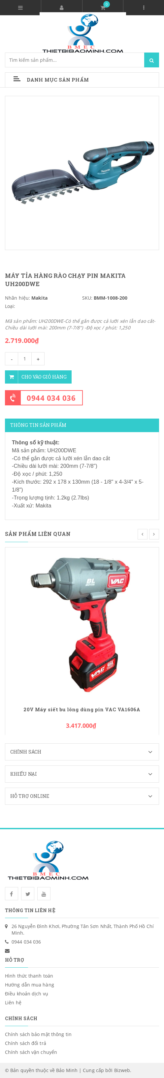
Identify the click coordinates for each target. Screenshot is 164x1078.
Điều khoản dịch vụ (26, 993)
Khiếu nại (84, 774)
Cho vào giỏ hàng (36, 377)
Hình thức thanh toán (29, 976)
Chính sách (84, 752)
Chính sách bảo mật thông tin (38, 1034)
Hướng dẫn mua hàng (29, 985)
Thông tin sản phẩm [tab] (38, 425)
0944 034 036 (51, 398)
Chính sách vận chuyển (31, 1052)
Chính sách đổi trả (25, 1043)
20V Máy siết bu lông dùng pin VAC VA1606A (81, 709)
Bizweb (122, 1070)
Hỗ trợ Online (84, 796)
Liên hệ (13, 1002)
